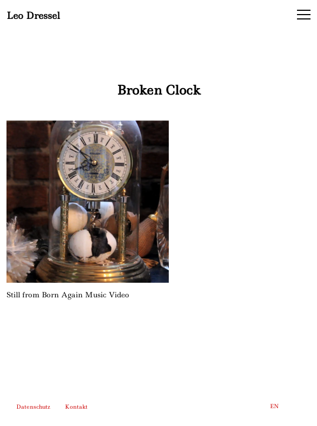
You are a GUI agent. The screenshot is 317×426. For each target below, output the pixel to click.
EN (274, 406)
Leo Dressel (33, 15)
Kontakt (76, 406)
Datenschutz (33, 406)
